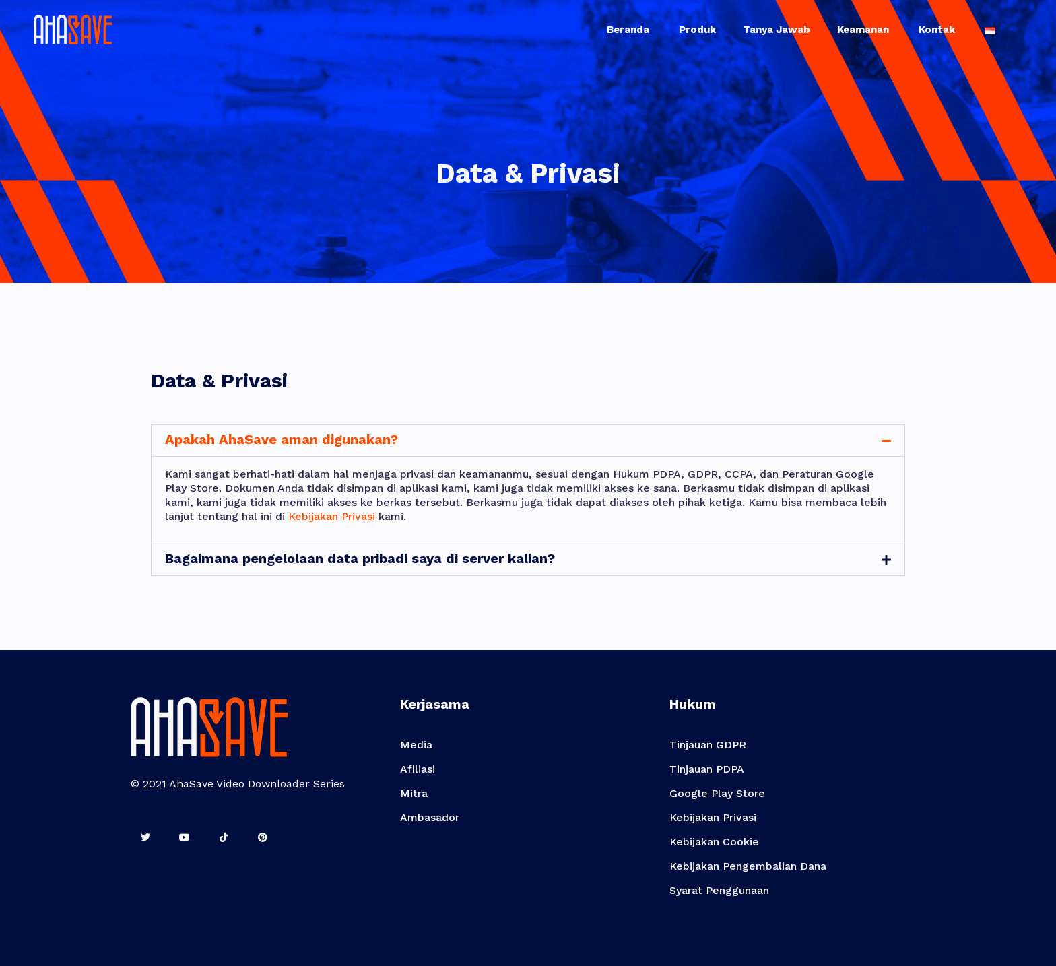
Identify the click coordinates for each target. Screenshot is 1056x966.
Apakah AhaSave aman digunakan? (281, 439)
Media (416, 744)
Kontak (938, 30)
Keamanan (864, 30)
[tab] (528, 440)
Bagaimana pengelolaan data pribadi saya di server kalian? (360, 558)
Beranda (629, 30)
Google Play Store (717, 793)
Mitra (414, 793)
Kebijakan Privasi (331, 516)
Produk (697, 30)
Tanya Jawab (776, 30)
